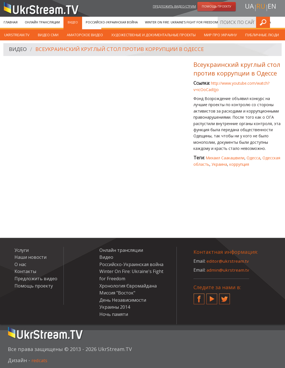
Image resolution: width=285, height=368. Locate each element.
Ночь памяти (113, 314)
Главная (11, 22)
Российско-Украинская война (112, 22)
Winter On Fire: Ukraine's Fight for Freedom (181, 22)
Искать (279, 22)
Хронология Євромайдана (248, 22)
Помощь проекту (33, 286)
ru (260, 7)
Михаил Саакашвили (225, 157)
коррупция (239, 164)
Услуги (21, 250)
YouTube (211, 297)
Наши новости (30, 257)
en (273, 7)
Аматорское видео (85, 34)
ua (248, 7)
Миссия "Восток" (117, 293)
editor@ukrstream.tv (228, 261)
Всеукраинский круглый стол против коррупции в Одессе (127, 49)
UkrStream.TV (17, 34)
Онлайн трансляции (42, 22)
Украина (219, 164)
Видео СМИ (48, 34)
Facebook (199, 297)
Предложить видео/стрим (174, 6)
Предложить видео (35, 279)
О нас (20, 264)
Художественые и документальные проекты (153, 34)
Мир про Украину (220, 34)
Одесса (253, 157)
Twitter (224, 297)
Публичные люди (262, 34)
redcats (40, 360)
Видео (73, 22)
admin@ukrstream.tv (228, 270)
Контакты (25, 271)
